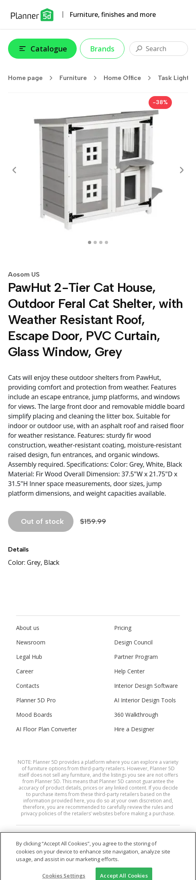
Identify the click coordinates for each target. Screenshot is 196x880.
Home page (33, 78)
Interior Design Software (146, 685)
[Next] (181, 170)
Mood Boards (34, 714)
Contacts (27, 685)
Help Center (129, 671)
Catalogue (42, 48)
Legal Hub (29, 657)
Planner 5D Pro (36, 700)
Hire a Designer (134, 729)
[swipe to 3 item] (106, 242)
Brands (102, 48)
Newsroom (30, 642)
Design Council (133, 642)
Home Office (130, 78)
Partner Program (136, 657)
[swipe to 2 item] (100, 242)
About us (27, 628)
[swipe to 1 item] (95, 242)
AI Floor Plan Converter (46, 729)
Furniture (80, 78)
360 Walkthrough (136, 714)
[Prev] (14, 170)
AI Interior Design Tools (145, 700)
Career (24, 671)
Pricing (122, 628)
